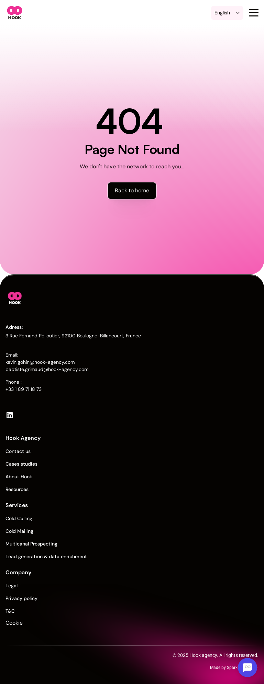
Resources (17, 489)
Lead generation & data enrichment (46, 556)
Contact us (18, 451)
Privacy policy (21, 598)
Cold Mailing (19, 531)
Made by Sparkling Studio (233, 667)
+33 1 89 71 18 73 (24, 389)
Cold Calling (19, 518)
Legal (12, 586)
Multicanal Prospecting (31, 544)
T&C (10, 611)
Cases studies (21, 464)
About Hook (19, 476)
